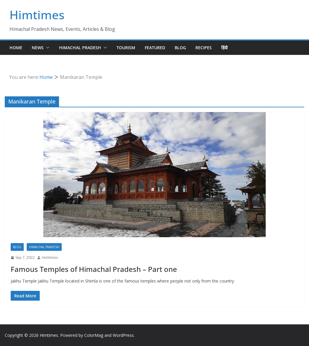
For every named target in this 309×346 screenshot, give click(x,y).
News (38, 47)
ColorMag (93, 335)
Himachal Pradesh (80, 47)
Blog (180, 47)
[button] (47, 48)
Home (15, 47)
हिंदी (224, 47)
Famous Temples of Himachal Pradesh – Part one (94, 269)
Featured (155, 47)
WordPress (123, 335)
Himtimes (36, 15)
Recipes (203, 47)
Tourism (126, 47)
